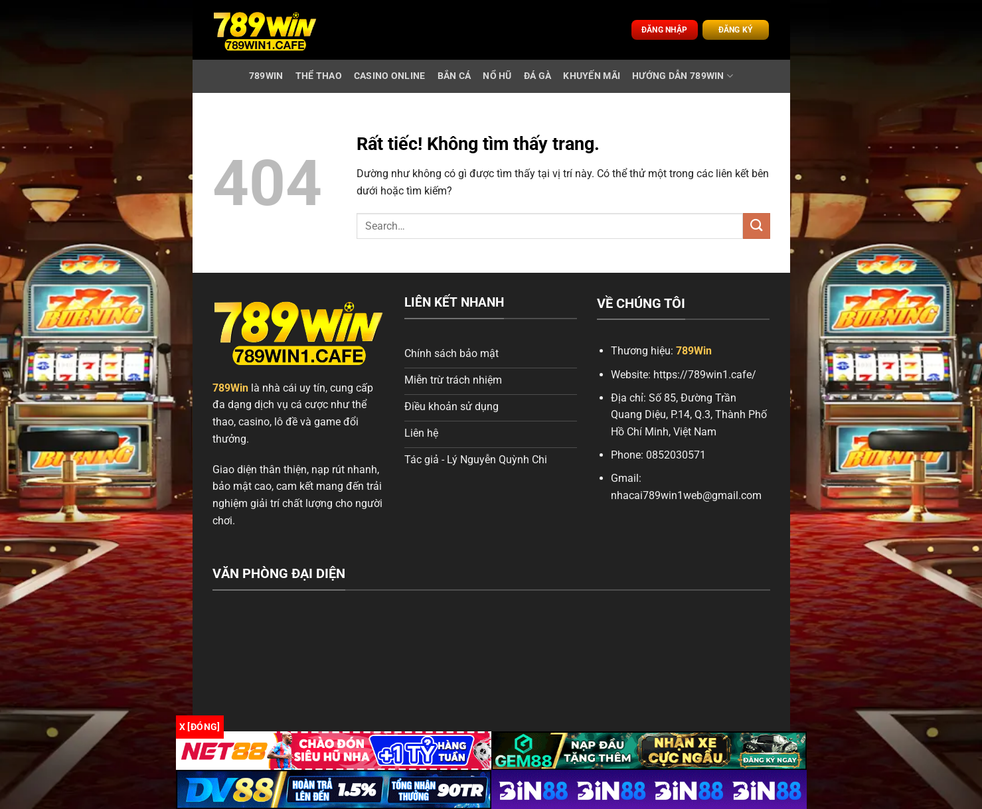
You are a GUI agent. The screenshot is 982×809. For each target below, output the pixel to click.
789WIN (266, 76)
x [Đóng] (199, 726)
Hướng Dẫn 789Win (682, 76)
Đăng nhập (664, 30)
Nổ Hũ (497, 76)
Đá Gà (537, 76)
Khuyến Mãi (591, 76)
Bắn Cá (454, 76)
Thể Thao (318, 76)
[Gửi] (756, 226)
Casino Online (390, 76)
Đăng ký (735, 30)
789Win (230, 388)
